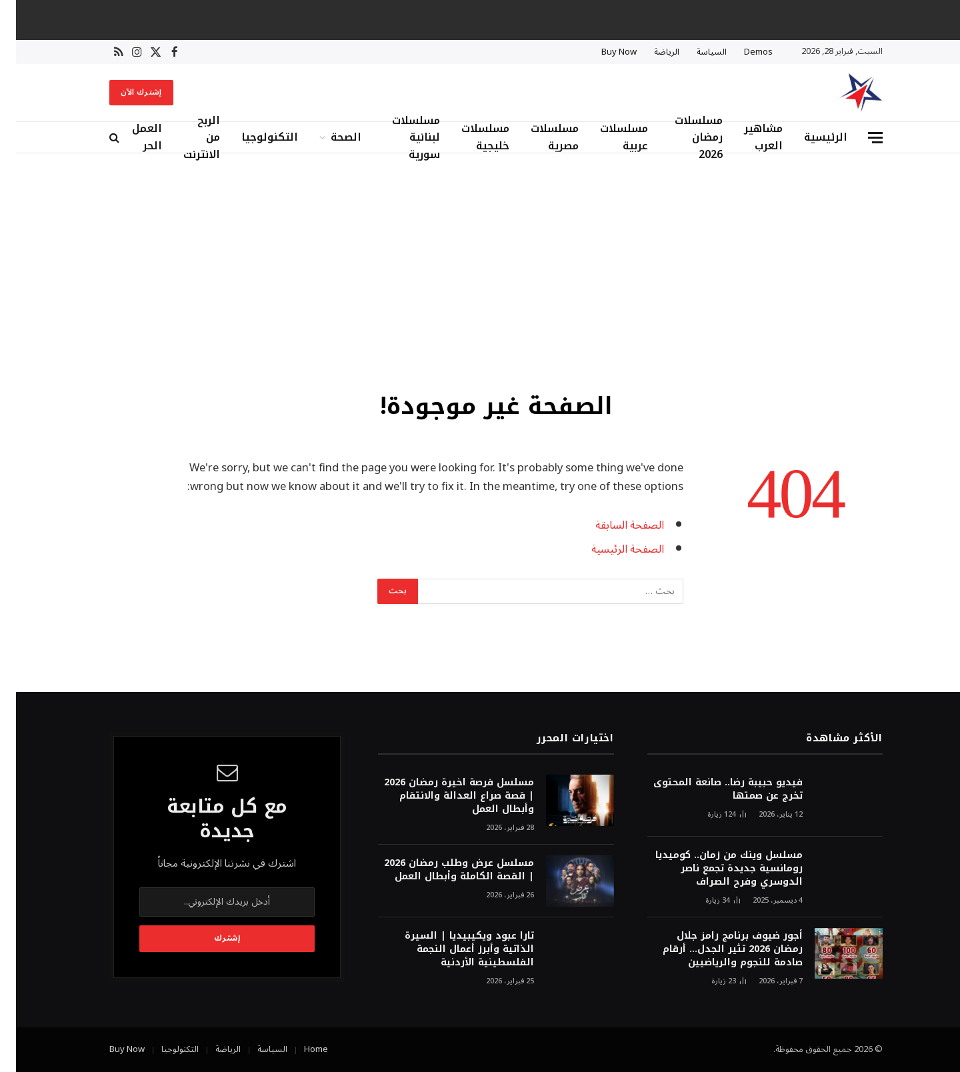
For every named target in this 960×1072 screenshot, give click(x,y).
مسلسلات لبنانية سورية (400, 137)
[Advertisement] (480, 270)
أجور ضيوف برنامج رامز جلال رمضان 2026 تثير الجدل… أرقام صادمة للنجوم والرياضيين (717, 949)
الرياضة (650, 52)
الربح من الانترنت (185, 137)
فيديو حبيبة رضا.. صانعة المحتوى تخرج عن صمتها (712, 789)
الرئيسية (809, 137)
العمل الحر (131, 137)
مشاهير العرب (747, 137)
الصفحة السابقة (613, 525)
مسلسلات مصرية (539, 137)
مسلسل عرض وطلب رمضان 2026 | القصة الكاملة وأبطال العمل (443, 870)
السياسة (696, 52)
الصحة (330, 137)
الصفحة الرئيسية (611, 549)
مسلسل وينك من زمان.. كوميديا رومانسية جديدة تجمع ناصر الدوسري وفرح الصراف (713, 869)
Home (300, 1049)
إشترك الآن (125, 92)
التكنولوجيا (253, 137)
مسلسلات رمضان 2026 (683, 137)
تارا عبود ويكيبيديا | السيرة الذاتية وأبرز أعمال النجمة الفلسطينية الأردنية (453, 949)
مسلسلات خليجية (469, 137)
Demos (742, 52)
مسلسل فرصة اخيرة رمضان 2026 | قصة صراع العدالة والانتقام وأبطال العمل (443, 796)
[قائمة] (859, 138)
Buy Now (603, 52)
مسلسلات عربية (608, 137)
